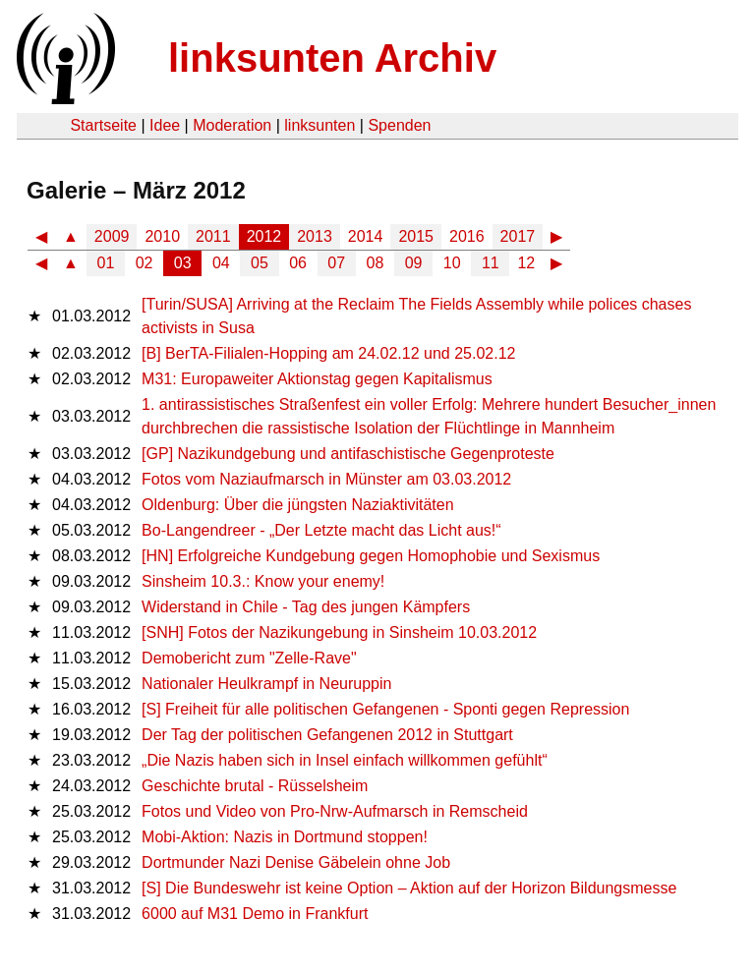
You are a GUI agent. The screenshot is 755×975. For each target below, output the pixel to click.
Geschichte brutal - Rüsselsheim (255, 785)
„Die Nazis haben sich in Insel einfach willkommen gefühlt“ (345, 760)
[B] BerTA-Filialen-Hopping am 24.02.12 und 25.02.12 (328, 353)
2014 (365, 236)
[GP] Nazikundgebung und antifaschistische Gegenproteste (348, 453)
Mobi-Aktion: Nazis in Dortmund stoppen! (285, 837)
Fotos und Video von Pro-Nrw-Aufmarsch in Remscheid (335, 811)
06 (298, 263)
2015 (416, 236)
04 (221, 263)
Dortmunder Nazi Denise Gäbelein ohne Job (296, 862)
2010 (162, 236)
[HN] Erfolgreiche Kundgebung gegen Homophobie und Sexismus (371, 555)
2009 (112, 236)
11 (490, 263)
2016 (467, 236)
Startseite (103, 125)
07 (336, 263)
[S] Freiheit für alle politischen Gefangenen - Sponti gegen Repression (385, 709)
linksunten (319, 125)
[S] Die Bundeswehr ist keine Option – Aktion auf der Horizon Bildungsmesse (409, 888)
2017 (518, 236)
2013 (314, 236)
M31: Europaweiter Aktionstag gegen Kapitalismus (317, 379)
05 (259, 263)
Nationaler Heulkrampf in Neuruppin (266, 683)
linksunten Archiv (332, 58)
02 (144, 263)
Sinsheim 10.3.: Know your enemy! (263, 581)
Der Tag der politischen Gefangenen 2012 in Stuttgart (327, 734)
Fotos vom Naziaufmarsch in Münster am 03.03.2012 (326, 479)
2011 (213, 236)
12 (526, 263)
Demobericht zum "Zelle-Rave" (249, 658)
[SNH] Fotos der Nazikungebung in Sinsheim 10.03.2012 (339, 632)
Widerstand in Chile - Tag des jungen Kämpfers (306, 607)
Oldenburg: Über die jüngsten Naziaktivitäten (298, 504)
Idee (164, 125)
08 (375, 263)
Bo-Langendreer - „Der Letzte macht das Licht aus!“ (321, 530)
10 (452, 263)
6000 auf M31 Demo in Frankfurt (255, 913)
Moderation (232, 125)
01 (106, 263)
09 (414, 263)
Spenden (399, 125)
